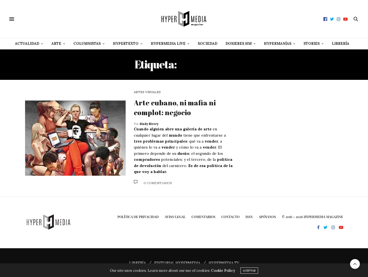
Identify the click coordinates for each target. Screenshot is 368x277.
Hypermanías (277, 43)
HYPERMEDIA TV (224, 263)
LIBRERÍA (137, 263)
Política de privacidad (138, 217)
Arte (56, 43)
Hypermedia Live (168, 43)
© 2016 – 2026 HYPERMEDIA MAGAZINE (312, 217)
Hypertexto (125, 43)
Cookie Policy (223, 274)
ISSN (249, 217)
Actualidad (27, 43)
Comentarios (203, 217)
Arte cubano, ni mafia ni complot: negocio (175, 107)
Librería (340, 43)
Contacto (230, 217)
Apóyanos (267, 217)
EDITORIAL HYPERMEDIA (177, 263)
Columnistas (87, 43)
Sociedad (207, 43)
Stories (312, 43)
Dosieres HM (238, 43)
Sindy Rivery (149, 124)
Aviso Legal (175, 217)
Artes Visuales (147, 92)
